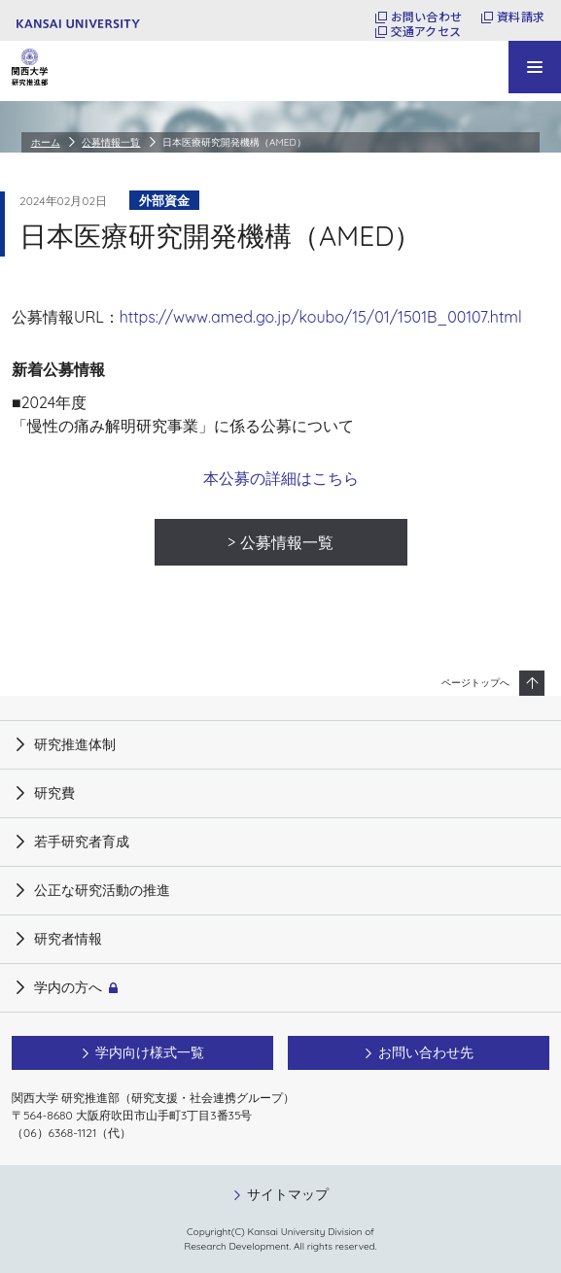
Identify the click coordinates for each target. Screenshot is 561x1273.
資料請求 (520, 16)
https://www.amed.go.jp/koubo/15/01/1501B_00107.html (321, 317)
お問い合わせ (426, 16)
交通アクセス (426, 31)
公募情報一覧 (111, 142)
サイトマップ (288, 1194)
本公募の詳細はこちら (281, 478)
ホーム (45, 142)
